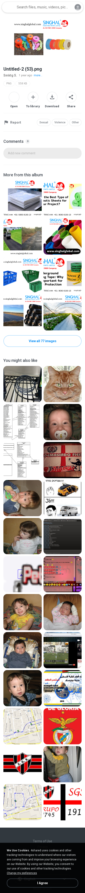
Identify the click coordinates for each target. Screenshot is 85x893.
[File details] (22, 198)
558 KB (22, 83)
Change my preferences (22, 873)
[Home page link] (9, 7)
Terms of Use (42, 841)
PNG (9, 83)
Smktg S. (10, 75)
